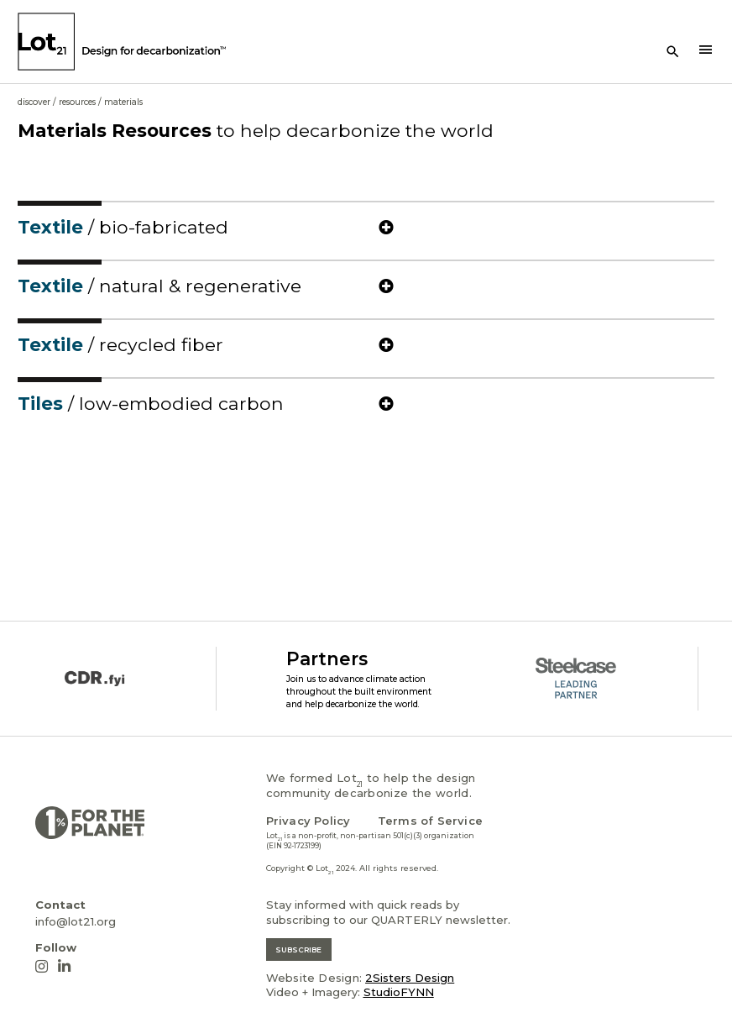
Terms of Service (430, 820)
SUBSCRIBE (298, 949)
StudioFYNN (398, 992)
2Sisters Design (409, 977)
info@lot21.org (75, 921)
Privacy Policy (308, 820)
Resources (77, 102)
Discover (34, 102)
